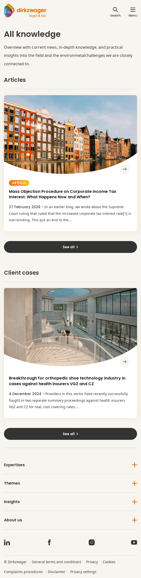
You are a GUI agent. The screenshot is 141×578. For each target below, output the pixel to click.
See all (71, 247)
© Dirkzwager (15, 561)
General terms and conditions (56, 561)
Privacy (92, 561)
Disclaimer (56, 571)
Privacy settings (83, 571)
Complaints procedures (23, 571)
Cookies (109, 561)
